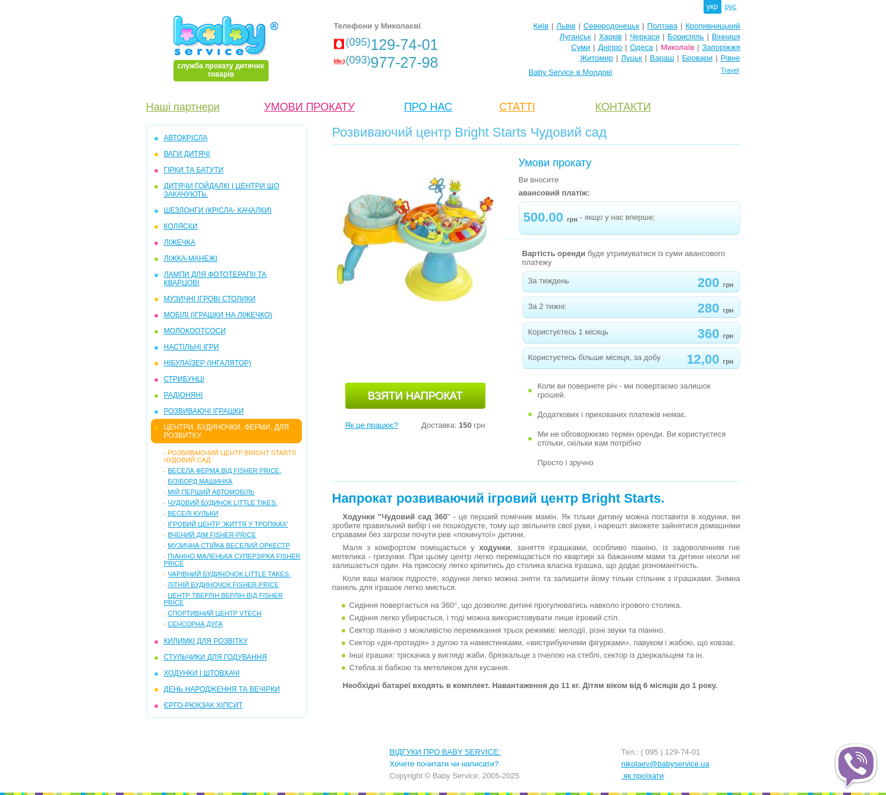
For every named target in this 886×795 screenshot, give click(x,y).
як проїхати (643, 775)
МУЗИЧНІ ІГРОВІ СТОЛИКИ (210, 299)
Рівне (730, 57)
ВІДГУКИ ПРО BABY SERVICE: (445, 751)
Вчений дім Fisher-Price (212, 534)
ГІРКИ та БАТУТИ (194, 170)
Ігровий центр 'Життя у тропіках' (228, 524)
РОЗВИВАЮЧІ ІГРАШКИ (204, 411)
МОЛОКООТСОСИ (195, 331)
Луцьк (631, 57)
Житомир (596, 57)
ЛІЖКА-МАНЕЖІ (190, 258)
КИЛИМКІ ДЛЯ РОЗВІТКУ (206, 641)
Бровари (697, 57)
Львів (565, 25)
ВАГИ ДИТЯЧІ (187, 154)
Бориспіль (685, 36)
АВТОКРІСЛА (186, 138)
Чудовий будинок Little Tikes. (223, 502)
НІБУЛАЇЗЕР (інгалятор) (207, 363)
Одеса (641, 47)
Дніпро (610, 47)
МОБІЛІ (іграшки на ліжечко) (218, 315)
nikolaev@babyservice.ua (666, 763)
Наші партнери (183, 107)
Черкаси (645, 36)
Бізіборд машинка (200, 481)
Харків (610, 36)
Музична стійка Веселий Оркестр (229, 545)
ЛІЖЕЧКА (180, 242)
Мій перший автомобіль (211, 492)
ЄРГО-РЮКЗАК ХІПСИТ (203, 705)
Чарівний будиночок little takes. (229, 574)
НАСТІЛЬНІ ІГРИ (191, 347)
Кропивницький (712, 25)
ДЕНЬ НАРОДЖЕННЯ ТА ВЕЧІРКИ (222, 689)
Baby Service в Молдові (571, 72)
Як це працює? (371, 425)
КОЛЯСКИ (181, 226)
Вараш (662, 57)
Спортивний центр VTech (214, 613)
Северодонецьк (611, 25)
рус (731, 6)
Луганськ (575, 36)
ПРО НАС (428, 107)
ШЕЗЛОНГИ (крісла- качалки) (218, 210)
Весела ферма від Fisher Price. (224, 470)
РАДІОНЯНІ (183, 395)
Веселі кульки (193, 513)
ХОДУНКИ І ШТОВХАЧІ (202, 673)
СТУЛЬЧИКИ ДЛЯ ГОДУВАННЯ (215, 657)
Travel (730, 70)
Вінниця (726, 36)
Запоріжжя (721, 47)
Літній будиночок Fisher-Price (223, 584)
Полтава (662, 25)
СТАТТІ (517, 107)
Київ (541, 25)
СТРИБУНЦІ (184, 379)
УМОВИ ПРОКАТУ (309, 107)
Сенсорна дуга (195, 623)
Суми (580, 47)
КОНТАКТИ (623, 107)
